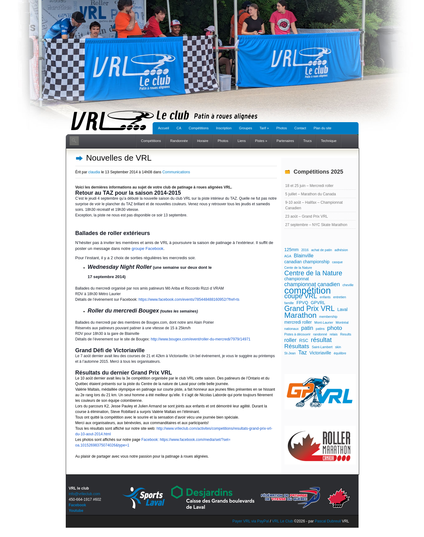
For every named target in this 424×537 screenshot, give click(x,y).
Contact (300, 128)
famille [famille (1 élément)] (289, 303)
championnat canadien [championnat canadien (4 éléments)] (312, 284)
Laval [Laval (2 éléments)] (342, 309)
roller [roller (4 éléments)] (290, 340)
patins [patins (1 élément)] (320, 329)
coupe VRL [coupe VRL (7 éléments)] (300, 296)
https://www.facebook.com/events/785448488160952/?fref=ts (189, 299)
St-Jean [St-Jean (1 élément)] (290, 353)
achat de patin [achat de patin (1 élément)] (321, 250)
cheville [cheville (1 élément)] (348, 285)
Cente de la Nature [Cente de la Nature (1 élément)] (298, 267)
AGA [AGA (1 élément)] (288, 256)
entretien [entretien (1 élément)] (339, 297)
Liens (242, 141)
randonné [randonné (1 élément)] (320, 334)
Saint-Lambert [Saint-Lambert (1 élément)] (322, 347)
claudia (94, 172)
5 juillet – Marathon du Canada (310, 194)
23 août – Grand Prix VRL (306, 216)
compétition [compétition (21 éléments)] (307, 290)
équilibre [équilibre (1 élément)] (340, 353)
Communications (176, 172)
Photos (281, 128)
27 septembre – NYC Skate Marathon (316, 225)
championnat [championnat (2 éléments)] (296, 278)
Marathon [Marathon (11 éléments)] (300, 315)
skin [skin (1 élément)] (338, 347)
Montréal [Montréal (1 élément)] (342, 322)
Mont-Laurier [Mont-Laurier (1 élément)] (324, 322)
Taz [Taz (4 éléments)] (302, 352)
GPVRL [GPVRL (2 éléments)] (318, 302)
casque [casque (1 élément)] (337, 262)
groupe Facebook (147, 248)
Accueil (163, 128)
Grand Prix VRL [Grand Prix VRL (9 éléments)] (309, 308)
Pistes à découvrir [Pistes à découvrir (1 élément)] (297, 334)
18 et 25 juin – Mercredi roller (309, 186)
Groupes (245, 128)
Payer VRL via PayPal (250, 521)
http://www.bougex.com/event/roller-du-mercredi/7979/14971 (201, 339)
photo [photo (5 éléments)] (334, 328)
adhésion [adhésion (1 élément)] (341, 250)
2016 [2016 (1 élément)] (305, 250)
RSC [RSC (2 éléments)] (303, 340)
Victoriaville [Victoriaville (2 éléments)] (320, 352)
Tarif (264, 128)
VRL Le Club (283, 521)
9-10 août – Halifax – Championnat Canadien (314, 205)
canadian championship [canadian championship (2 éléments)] (307, 261)
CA (178, 128)
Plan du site (322, 128)
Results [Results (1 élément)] (345, 334)
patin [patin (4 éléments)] (307, 328)
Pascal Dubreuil (328, 521)
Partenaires (285, 141)
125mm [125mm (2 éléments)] (291, 249)
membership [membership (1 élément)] (328, 316)
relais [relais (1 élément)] (333, 334)
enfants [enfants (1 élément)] (325, 297)
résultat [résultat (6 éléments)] (321, 340)
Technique (329, 141)
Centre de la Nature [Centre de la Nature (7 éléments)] (313, 273)
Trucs (307, 141)
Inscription (223, 128)
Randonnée (179, 141)
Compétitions (198, 128)
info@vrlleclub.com (84, 494)
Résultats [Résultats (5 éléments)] (296, 346)
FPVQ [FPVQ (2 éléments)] (302, 302)
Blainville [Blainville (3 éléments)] (303, 255)
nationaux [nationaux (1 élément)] (291, 329)
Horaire (202, 141)
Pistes (261, 141)
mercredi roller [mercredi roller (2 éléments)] (298, 322)
